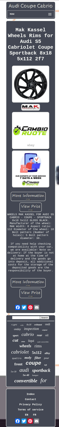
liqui (31, 341)
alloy (47, 353)
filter (38, 358)
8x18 (29, 324)
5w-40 (26, 375)
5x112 (37, 352)
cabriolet (20, 352)
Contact (30, 399)
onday (17, 329)
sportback (41, 370)
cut (15, 340)
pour (46, 358)
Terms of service (30, 409)
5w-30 (13, 371)
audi (24, 370)
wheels (25, 346)
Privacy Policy (30, 404)
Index (31, 394)
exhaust (38, 324)
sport (15, 335)
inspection (31, 329)
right (14, 325)
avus (23, 341)
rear (39, 335)
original (44, 330)
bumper (35, 375)
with (21, 325)
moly (28, 358)
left (45, 365)
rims (38, 346)
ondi (47, 324)
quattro (16, 358)
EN (26, 414)
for (43, 380)
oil (46, 335)
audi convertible (43, 342)
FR (34, 414)
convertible (25, 380)
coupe (33, 363)
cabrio (28, 334)
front (18, 364)
